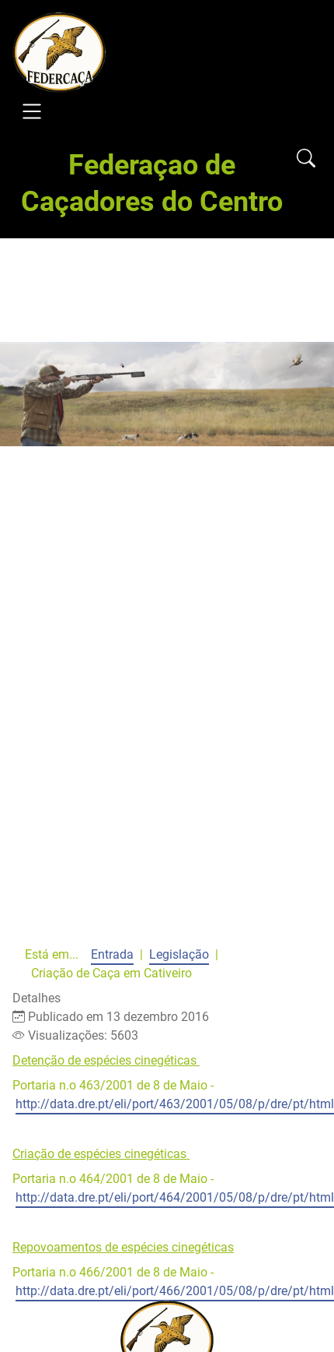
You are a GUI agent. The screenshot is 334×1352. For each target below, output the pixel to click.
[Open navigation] (31, 114)
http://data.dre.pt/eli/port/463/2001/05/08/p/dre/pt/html (175, 1104)
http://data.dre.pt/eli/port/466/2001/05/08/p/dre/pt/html (175, 1290)
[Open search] (306, 160)
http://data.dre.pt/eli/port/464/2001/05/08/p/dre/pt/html (175, 1197)
